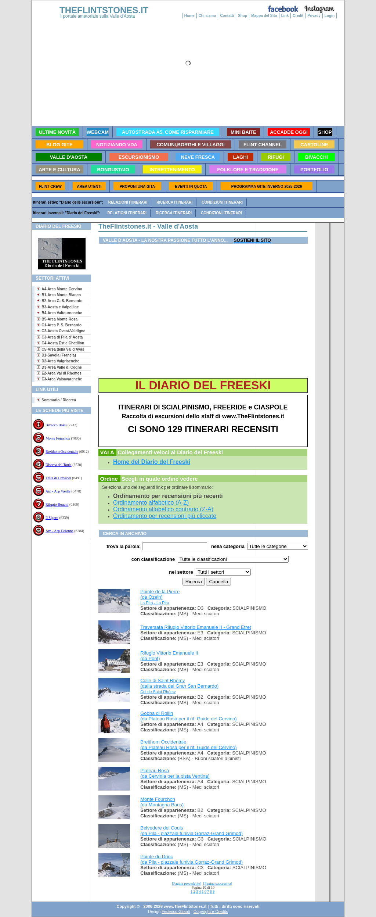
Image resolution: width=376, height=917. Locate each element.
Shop (242, 16)
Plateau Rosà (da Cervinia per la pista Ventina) (175, 773)
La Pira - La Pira (154, 603)
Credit (298, 16)
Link (285, 16)
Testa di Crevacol (58, 478)
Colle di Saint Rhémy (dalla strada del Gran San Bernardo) (179, 683)
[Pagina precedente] (186, 883)
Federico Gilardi (176, 911)
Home (189, 16)
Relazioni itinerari (128, 202)
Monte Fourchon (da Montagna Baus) (162, 801)
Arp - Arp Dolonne (59, 531)
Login (330, 16)
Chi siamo (207, 16)
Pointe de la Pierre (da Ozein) (160, 594)
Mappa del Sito (264, 16)
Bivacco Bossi (56, 425)
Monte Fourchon (58, 438)
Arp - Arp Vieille (58, 491)
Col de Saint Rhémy (158, 691)
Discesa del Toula (59, 465)
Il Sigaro (52, 518)
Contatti (227, 16)
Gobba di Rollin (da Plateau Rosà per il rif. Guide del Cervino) (188, 715)
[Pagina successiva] (217, 883)
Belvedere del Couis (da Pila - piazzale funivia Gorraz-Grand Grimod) (191, 830)
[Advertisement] (59, 567)
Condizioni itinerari (222, 202)
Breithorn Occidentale (62, 451)
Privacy (314, 16)
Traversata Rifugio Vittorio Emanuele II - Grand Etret (195, 627)
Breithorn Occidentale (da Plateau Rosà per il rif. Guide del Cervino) (188, 744)
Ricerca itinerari (174, 202)
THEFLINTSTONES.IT (103, 10)
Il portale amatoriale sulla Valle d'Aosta (97, 16)
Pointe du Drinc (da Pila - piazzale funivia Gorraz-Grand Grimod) (191, 859)
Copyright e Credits (211, 911)
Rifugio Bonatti (57, 504)
